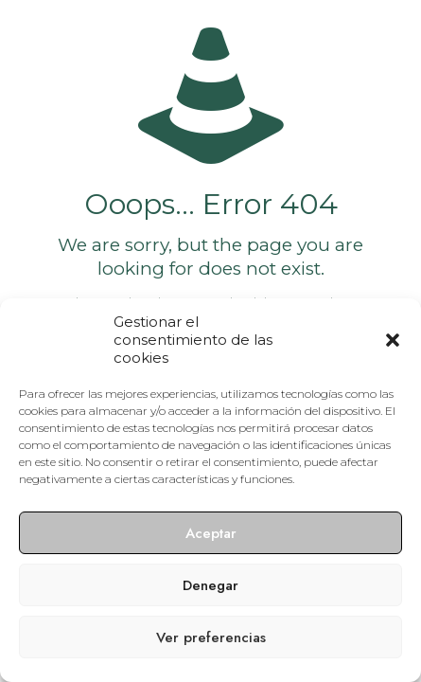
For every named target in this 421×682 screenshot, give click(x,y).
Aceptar (211, 533)
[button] (392, 340)
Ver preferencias (211, 637)
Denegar (210, 585)
